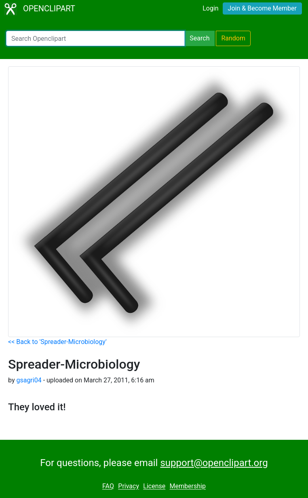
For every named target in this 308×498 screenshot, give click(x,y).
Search (199, 38)
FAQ (108, 486)
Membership (188, 486)
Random (233, 38)
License (154, 486)
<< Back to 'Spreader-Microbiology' (57, 342)
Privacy (128, 486)
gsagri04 (28, 380)
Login (210, 8)
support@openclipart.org (214, 462)
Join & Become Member (262, 8)
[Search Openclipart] (95, 38)
